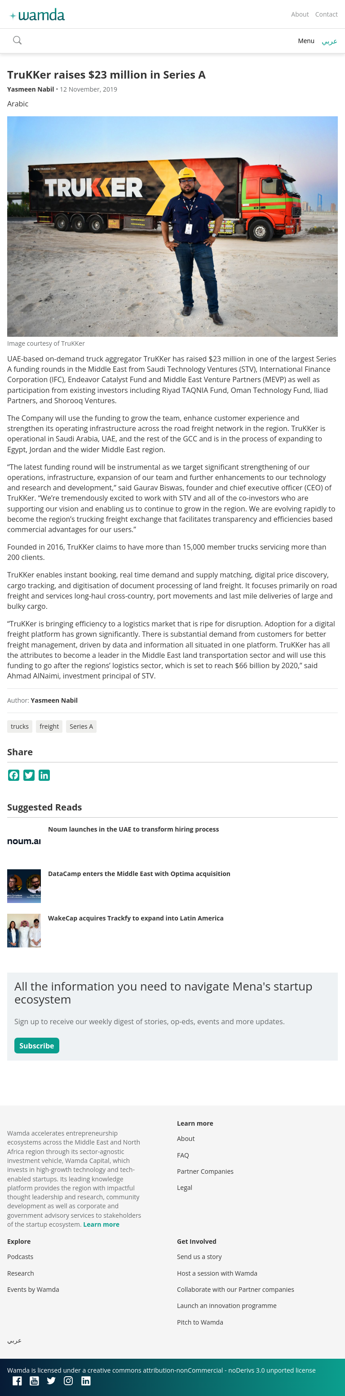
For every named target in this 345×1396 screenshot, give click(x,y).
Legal (184, 1187)
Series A (81, 726)
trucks (20, 726)
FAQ (183, 1155)
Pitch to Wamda (200, 1322)
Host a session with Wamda (217, 1273)
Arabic (17, 104)
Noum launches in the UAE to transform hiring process (133, 829)
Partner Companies (205, 1171)
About (300, 14)
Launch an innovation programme (227, 1305)
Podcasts (20, 1256)
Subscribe (36, 1046)
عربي (330, 40)
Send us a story (199, 1256)
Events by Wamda (33, 1289)
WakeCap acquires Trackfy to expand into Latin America (136, 918)
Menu (306, 40)
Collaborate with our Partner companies (235, 1289)
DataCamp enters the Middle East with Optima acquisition (139, 873)
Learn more (101, 1224)
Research (20, 1273)
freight (49, 726)
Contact (326, 14)
